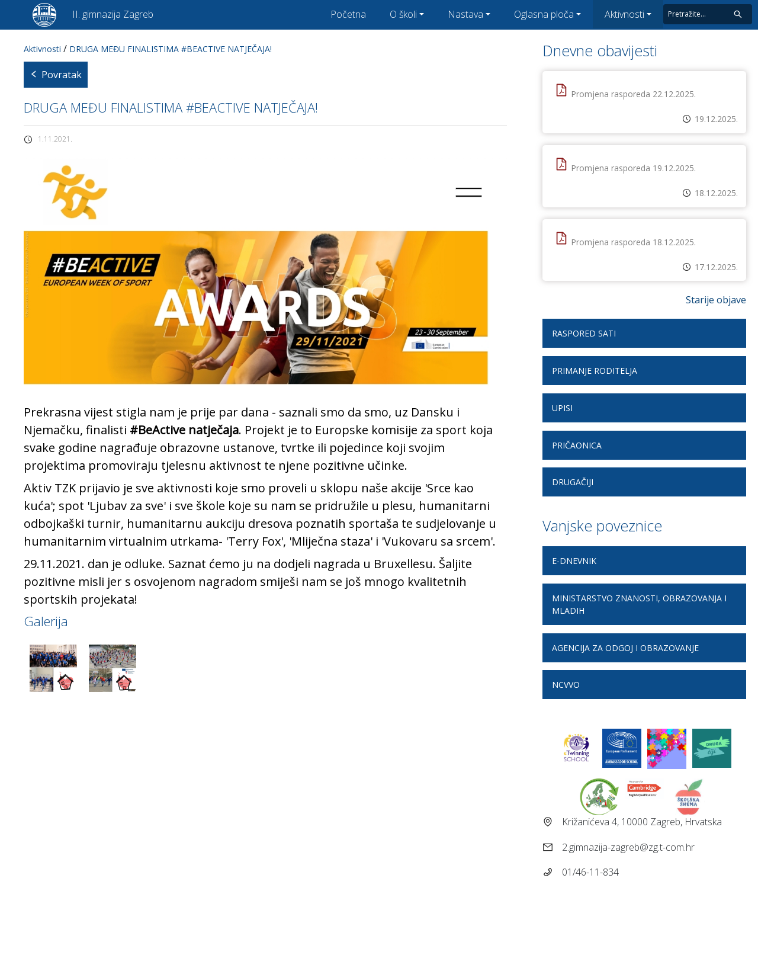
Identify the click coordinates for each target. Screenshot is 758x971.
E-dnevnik (574, 560)
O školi (403, 14)
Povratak (56, 75)
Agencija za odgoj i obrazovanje (625, 647)
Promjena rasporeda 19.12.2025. (633, 168)
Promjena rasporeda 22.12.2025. (633, 94)
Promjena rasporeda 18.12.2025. (633, 242)
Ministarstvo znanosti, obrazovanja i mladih (639, 604)
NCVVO (566, 684)
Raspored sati (584, 333)
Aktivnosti (624, 14)
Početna (348, 14)
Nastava (465, 14)
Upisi (562, 408)
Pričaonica (577, 445)
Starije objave (716, 299)
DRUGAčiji (572, 482)
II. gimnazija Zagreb (112, 14)
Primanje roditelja (594, 370)
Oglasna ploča (544, 14)
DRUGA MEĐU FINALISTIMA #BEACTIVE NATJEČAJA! (170, 49)
